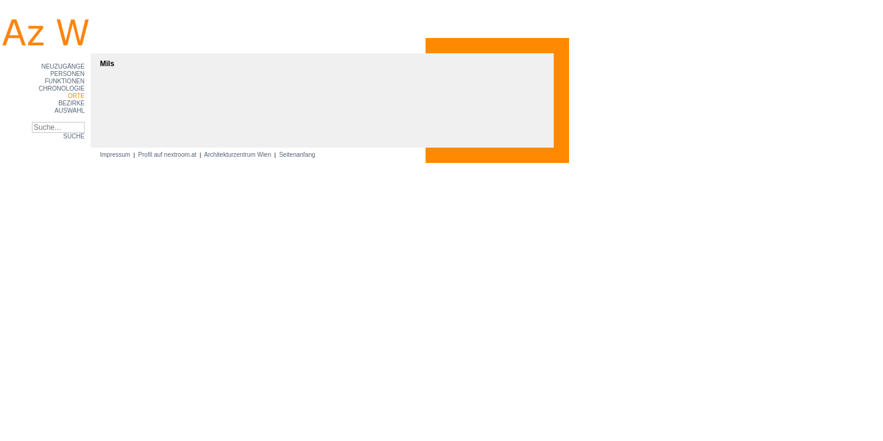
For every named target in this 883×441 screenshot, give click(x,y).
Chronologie (62, 88)
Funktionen (65, 81)
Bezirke (71, 103)
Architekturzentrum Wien (238, 154)
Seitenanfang (297, 154)
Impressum (116, 154)
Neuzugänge (63, 66)
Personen (67, 73)
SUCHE (74, 136)
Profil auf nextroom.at (168, 154)
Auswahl (70, 110)
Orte (76, 95)
